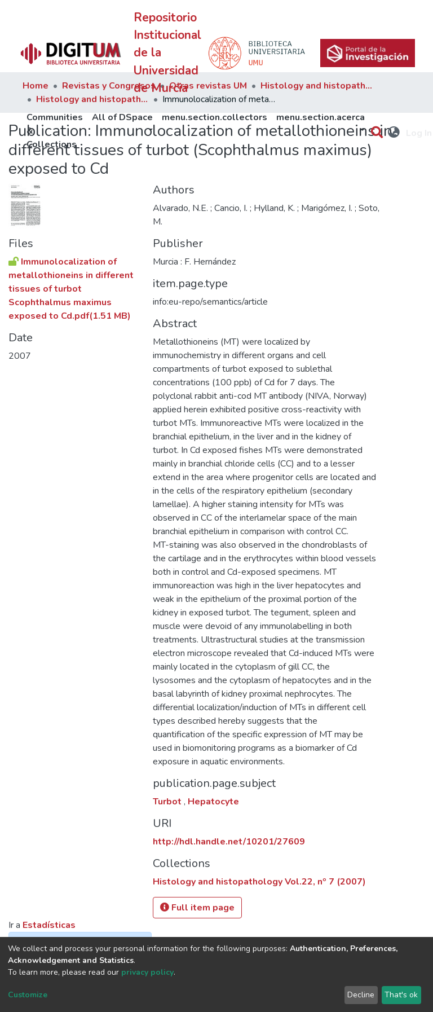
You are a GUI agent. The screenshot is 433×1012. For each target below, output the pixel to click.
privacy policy (147, 972)
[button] (394, 133)
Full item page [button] (197, 907)
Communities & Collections (54, 131)
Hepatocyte (213, 801)
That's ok (401, 994)
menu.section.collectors (214, 117)
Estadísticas (49, 925)
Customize (27, 994)
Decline (360, 994)
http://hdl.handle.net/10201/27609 (229, 841)
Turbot (168, 801)
